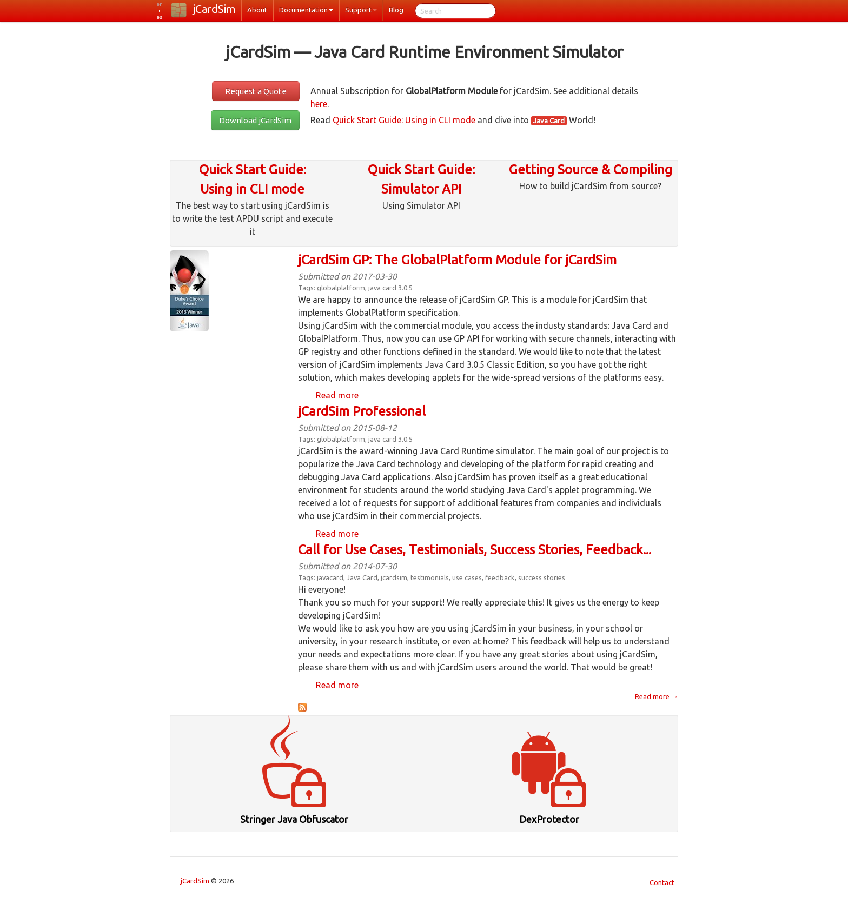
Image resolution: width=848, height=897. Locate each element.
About (257, 10)
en (159, 4)
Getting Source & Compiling (590, 169)
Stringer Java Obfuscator (294, 819)
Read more (337, 395)
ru (159, 11)
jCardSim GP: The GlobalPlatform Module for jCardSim (457, 260)
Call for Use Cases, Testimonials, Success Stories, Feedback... (474, 549)
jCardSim (214, 9)
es (159, 17)
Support (361, 10)
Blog (396, 10)
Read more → (656, 696)
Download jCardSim (255, 120)
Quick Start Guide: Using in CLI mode (404, 120)
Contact (662, 882)
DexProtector (549, 819)
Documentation (306, 10)
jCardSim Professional (362, 411)
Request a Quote (256, 91)
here (318, 104)
